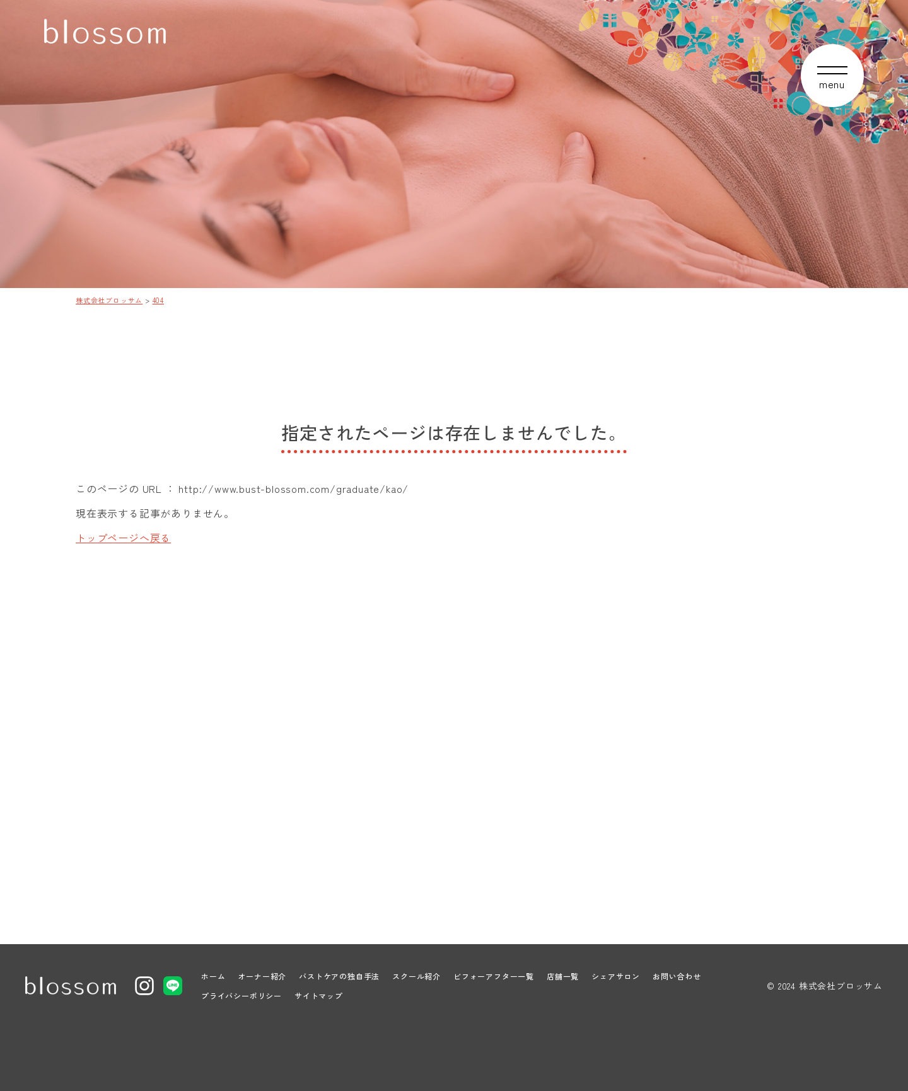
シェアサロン (615, 976)
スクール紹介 (416, 976)
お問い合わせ (677, 976)
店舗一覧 (563, 976)
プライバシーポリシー (241, 995)
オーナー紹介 (262, 976)
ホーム (213, 976)
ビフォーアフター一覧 (493, 976)
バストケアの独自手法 (339, 976)
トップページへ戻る (123, 537)
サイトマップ (318, 995)
